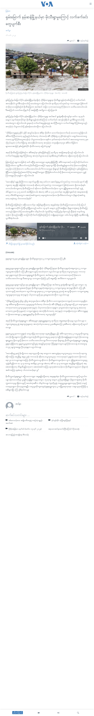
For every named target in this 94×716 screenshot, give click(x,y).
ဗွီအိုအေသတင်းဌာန (48, 230)
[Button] (70, 40)
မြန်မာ (8, 11)
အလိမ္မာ (8, 30)
